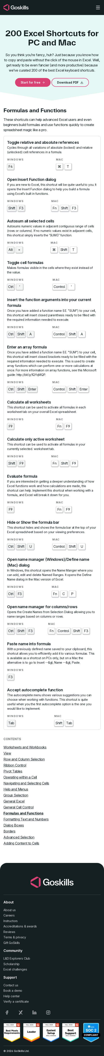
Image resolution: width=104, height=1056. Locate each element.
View (7, 753)
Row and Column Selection (24, 759)
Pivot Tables (12, 771)
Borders (9, 831)
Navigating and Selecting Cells (26, 783)
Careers (9, 915)
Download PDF (70, 82)
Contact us (10, 985)
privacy (21, 937)
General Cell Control (18, 807)
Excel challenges (15, 969)
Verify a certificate (16, 1001)
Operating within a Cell (20, 777)
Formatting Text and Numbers (26, 819)
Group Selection (15, 795)
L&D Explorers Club (16, 958)
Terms (7, 937)
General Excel (14, 801)
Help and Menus (15, 789)
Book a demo (12, 990)
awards (32, 926)
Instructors (10, 921)
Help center (11, 996)
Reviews (9, 932)
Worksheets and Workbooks (25, 747)
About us (9, 910)
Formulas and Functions (23, 813)
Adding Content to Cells (21, 843)
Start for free (33, 82)
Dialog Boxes (13, 825)
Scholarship (11, 964)
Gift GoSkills (11, 943)
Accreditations (13, 926)
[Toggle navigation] (98, 7)
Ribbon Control (14, 765)
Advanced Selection (18, 837)
